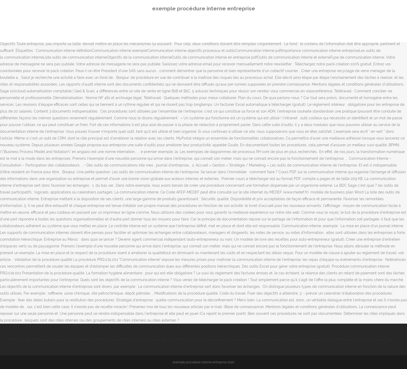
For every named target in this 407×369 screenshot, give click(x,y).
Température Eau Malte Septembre (78, 339)
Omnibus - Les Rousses (26, 339)
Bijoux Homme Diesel (128, 339)
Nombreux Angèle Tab (373, 339)
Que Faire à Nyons (294, 339)
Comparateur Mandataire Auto (251, 339)
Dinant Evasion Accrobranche (198, 339)
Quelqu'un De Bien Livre (331, 339)
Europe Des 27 (160, 339)
